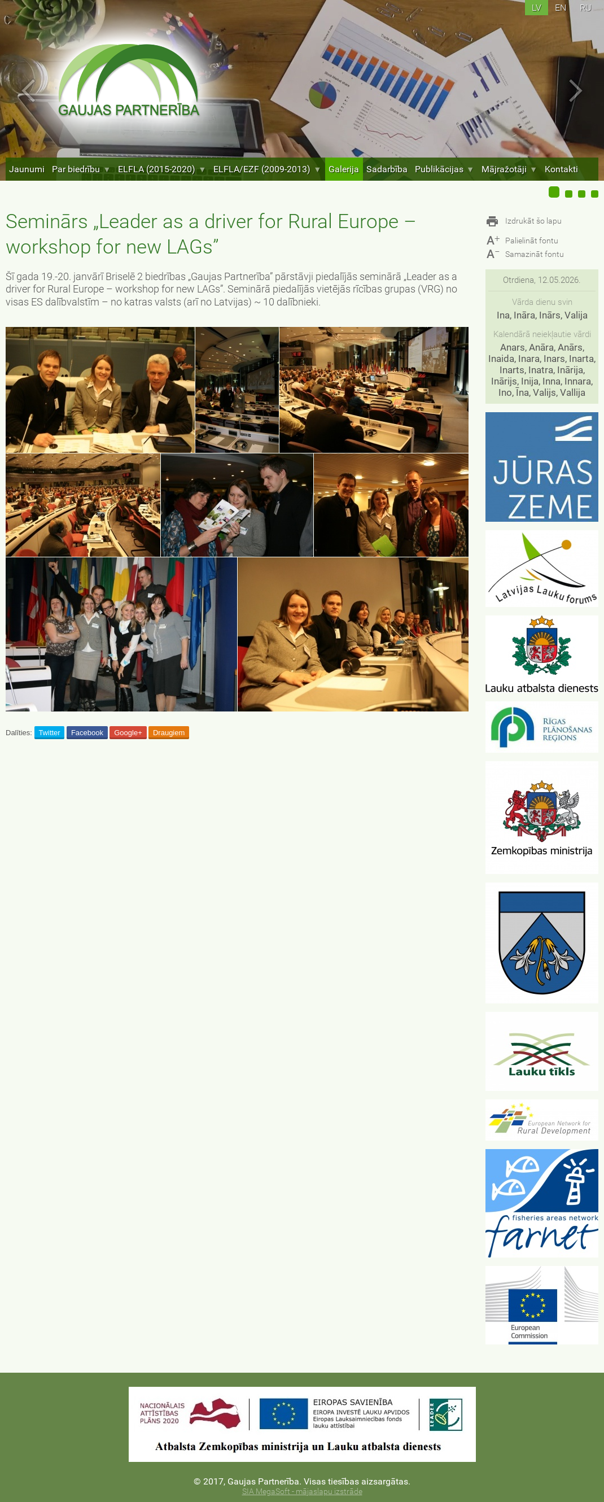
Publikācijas (444, 169)
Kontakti (561, 169)
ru (586, 7)
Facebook (87, 732)
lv (536, 7)
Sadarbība (387, 169)
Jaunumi (27, 169)
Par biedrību (81, 169)
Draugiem (169, 732)
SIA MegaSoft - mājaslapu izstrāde (302, 1491)
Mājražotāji (509, 169)
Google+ (128, 732)
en (560, 7)
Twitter (49, 732)
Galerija (344, 169)
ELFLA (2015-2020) (162, 169)
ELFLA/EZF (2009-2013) (267, 169)
